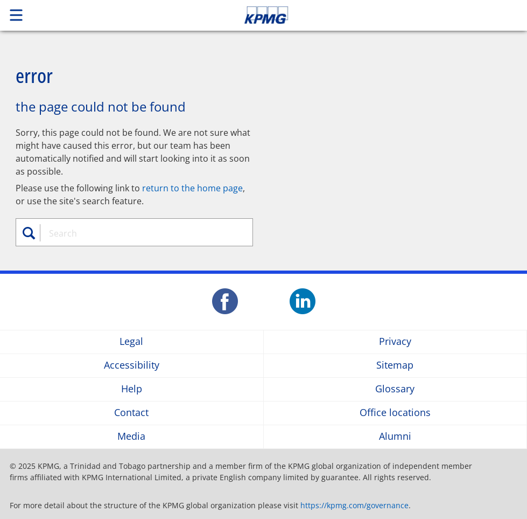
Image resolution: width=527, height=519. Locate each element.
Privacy (395, 342)
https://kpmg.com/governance (354, 505)
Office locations (395, 413)
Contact (131, 413)
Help (131, 389)
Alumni (395, 437)
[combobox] (140, 233)
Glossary (394, 389)
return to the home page (192, 188)
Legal (131, 342)
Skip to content (370, 15)
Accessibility (131, 365)
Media (131, 437)
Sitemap (394, 365)
